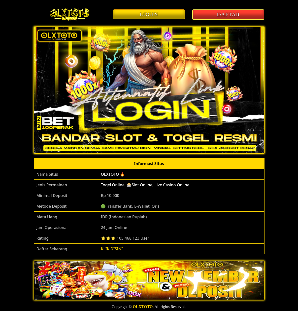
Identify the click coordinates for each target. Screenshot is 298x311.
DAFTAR (228, 14)
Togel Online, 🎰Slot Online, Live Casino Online (145, 185)
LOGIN (149, 14)
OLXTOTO (143, 307)
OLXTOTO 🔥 (113, 174)
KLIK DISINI (112, 249)
